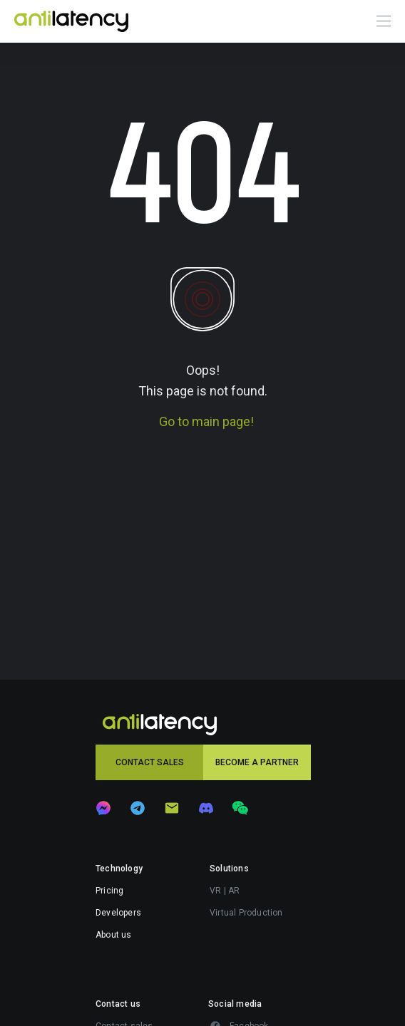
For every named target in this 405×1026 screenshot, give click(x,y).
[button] (149, 762)
